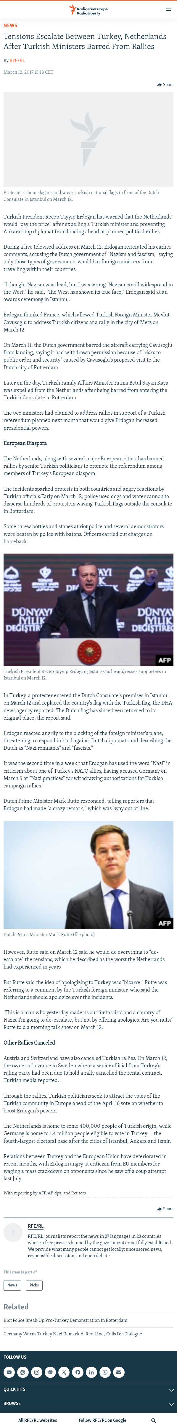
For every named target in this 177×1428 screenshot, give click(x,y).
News (10, 26)
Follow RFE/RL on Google (102, 1420)
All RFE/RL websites (37, 1420)
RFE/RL (17, 60)
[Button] (165, 85)
